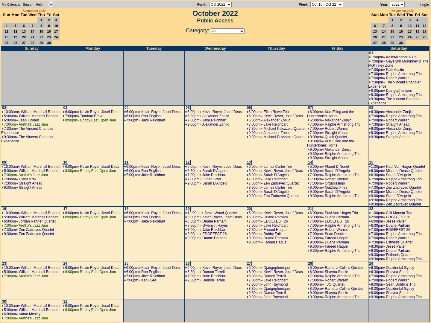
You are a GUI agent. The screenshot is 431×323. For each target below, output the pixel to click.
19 (15, 37)
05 (187, 108)
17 (56, 31)
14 (32, 31)
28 (32, 43)
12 (15, 31)
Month (202, 4)
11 (6, 31)
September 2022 (34, 11)
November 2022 (402, 11)
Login (424, 5)
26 (15, 43)
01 (371, 53)
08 (371, 108)
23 (49, 37)
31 (65, 301)
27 (24, 43)
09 (4, 162)
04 (126, 108)
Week (303, 4)
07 (310, 108)
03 (65, 108)
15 (41, 31)
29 (41, 43)
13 (24, 31)
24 (56, 37)
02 (4, 108)
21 (32, 37)
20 (24, 37)
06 (249, 108)
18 (6, 37)
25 (6, 43)
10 (56, 26)
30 (49, 43)
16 (49, 31)
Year (383, 4)
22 (41, 37)
